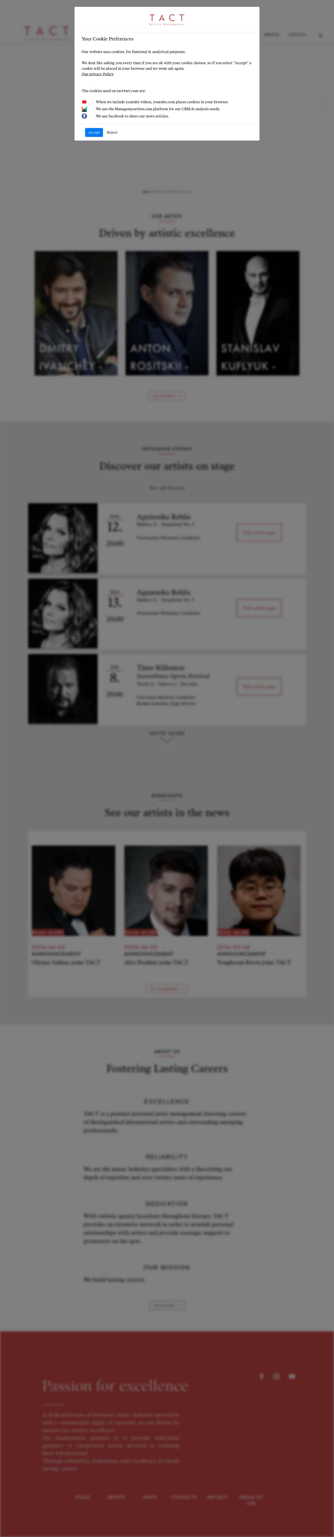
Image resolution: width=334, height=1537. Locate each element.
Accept (94, 132)
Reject (112, 132)
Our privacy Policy (98, 74)
